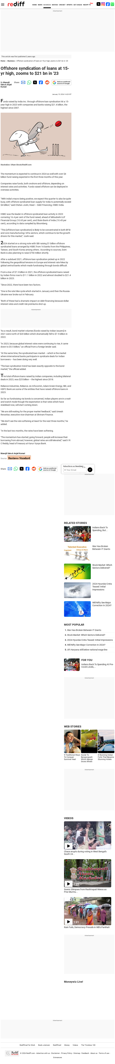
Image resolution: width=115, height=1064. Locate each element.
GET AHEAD (77, 5)
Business (11, 61)
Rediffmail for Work (27, 1045)
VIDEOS (68, 818)
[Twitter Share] (35, 82)
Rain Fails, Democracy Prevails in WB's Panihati (86, 927)
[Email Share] (23, 82)
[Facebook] (108, 4)
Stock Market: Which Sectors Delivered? (86, 635)
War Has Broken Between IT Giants (84, 630)
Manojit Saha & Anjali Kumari (6, 84)
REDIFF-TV (87, 5)
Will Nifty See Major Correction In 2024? (86, 645)
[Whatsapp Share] (29, 82)
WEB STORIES (72, 726)
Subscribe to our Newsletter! (73, 466)
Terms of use (104, 1053)
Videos (75, 1045)
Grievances (57, 1057)
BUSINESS (47, 5)
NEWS (40, 5)
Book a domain (44, 1045)
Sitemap (76, 1053)
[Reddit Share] (47, 82)
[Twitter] (98, 4)
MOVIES (55, 5)
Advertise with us (43, 1053)
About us (93, 1053)
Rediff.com (30, 1053)
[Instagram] (103, 4)
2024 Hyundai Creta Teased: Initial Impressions (102, 587)
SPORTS (69, 5)
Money (67, 1045)
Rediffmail (57, 1045)
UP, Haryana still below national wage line (87, 649)
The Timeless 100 (88, 1045)
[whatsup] (112, 4)
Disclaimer (55, 1053)
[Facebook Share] (41, 82)
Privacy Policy (66, 1053)
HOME (34, 5)
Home (3, 61)
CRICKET (62, 5)
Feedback (85, 1053)
